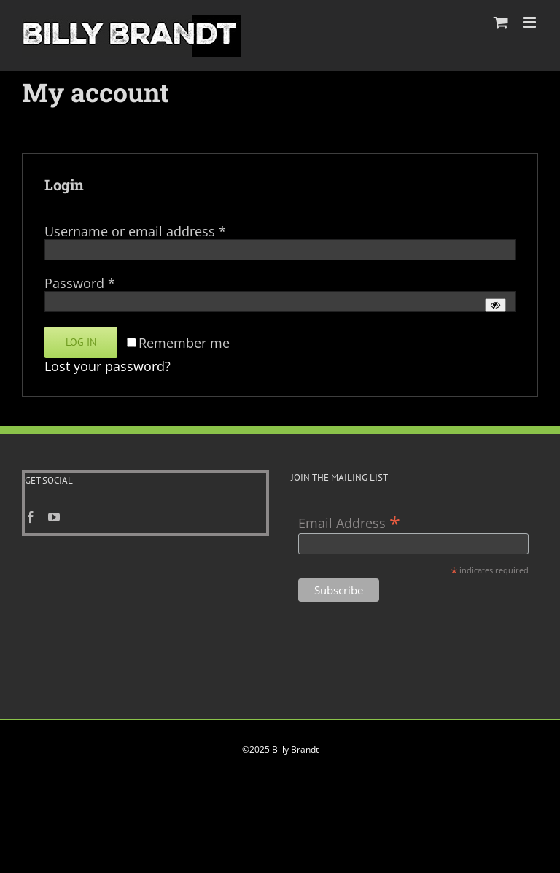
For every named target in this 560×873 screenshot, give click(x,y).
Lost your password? (107, 366)
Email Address (349, 522)
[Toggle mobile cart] (501, 22)
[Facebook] (30, 517)
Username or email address (135, 231)
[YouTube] (54, 517)
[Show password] (495, 305)
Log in (81, 342)
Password (79, 283)
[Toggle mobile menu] (530, 22)
